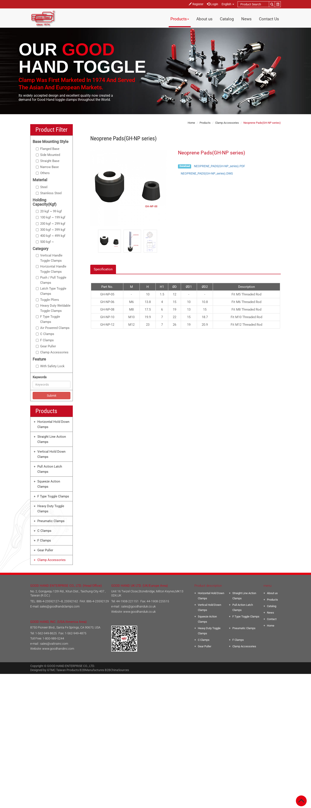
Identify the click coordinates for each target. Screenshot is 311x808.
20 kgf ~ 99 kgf (49, 211)
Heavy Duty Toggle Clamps (50, 508)
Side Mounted (48, 155)
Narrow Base (47, 167)
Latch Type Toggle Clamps (51, 291)
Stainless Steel (49, 193)
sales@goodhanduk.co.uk (138, 606)
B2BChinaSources (117, 670)
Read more (137, 723)
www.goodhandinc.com (58, 648)
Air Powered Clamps (53, 328)
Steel (42, 187)
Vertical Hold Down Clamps (51, 454)
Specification (103, 269)
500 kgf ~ (45, 242)
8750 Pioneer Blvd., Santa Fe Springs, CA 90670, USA (65, 627)
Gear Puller (46, 346)
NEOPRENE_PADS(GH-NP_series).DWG (207, 173)
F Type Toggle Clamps (48, 319)
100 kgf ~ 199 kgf (50, 217)
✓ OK (212, 805)
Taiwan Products (67, 670)
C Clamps (45, 334)
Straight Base (47, 161)
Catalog (227, 18)
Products (179, 18)
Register (196, 4)
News (246, 18)
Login (212, 4)
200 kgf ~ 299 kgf (50, 224)
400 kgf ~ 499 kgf (50, 236)
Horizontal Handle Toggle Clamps (51, 269)
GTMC (51, 670)
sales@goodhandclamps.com (59, 606)
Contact (271, 619)
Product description (208, 586)
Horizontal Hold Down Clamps (53, 424)
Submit (51, 395)
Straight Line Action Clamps (51, 439)
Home (191, 122)
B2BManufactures (91, 670)
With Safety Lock (50, 366)
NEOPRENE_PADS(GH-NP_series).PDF (219, 166)
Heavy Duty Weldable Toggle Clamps (53, 308)
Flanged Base (47, 149)
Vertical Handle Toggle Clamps (49, 258)
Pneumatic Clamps (51, 521)
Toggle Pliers (47, 300)
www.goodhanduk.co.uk (139, 611)
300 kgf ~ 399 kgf (50, 230)
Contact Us (269, 18)
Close (155, 676)
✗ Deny (155, 692)
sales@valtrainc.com (54, 643)
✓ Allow (156, 687)
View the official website (165, 723)
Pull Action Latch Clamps (49, 469)
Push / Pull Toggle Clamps (51, 280)
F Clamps (45, 340)
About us (204, 18)
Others (43, 173)
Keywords (40, 377)
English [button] (228, 4)
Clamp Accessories (52, 352)
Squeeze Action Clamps (48, 484)
